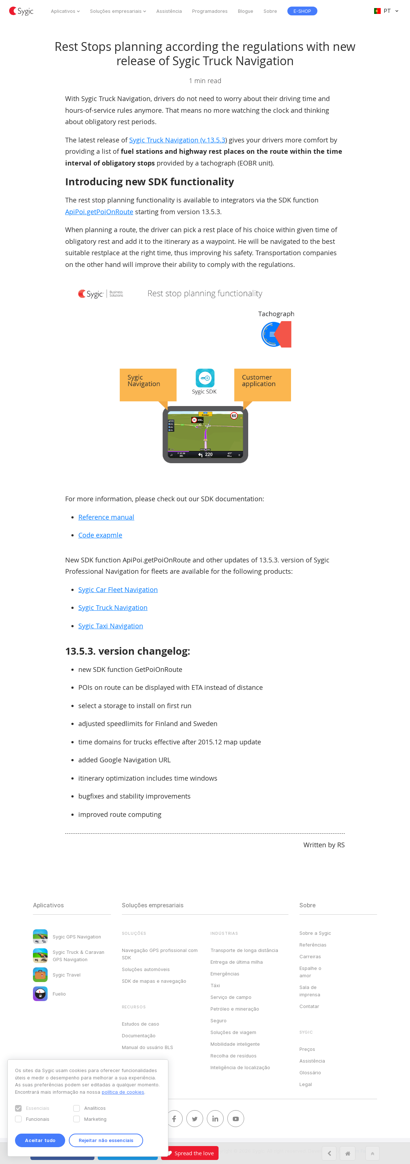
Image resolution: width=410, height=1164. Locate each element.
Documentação (139, 1035)
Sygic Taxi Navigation (110, 625)
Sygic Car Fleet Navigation (118, 589)
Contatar (309, 1006)
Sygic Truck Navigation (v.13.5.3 (177, 139)
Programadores (210, 11)
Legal (305, 1084)
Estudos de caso (140, 1024)
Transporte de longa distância (244, 950)
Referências (313, 945)
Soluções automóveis (146, 969)
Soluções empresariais (116, 11)
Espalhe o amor (310, 971)
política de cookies (123, 1092)
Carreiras (310, 956)
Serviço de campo (230, 997)
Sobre (270, 11)
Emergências (224, 974)
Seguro (218, 1020)
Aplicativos (63, 11)
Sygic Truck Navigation (113, 607)
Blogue (245, 11)
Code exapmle (100, 535)
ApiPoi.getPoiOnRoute (99, 211)
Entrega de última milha (236, 962)
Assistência (169, 11)
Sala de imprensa (309, 990)
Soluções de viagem (233, 1032)
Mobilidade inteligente (235, 1044)
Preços (307, 1049)
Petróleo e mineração (234, 1009)
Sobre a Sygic (315, 933)
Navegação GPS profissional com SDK (160, 953)
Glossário (310, 1072)
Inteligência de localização (240, 1067)
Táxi (215, 985)
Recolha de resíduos (233, 1056)
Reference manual (106, 517)
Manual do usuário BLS (147, 1047)
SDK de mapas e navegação (154, 981)
